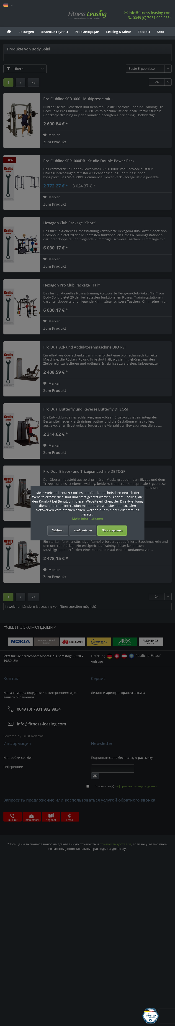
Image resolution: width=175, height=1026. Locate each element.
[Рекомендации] (87, 31)
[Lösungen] (26, 31)
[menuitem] (8, 31)
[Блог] (160, 31)
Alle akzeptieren (112, 530)
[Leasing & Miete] (118, 31)
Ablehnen (57, 530)
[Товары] (143, 31)
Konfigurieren (83, 530)
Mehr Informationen (87, 518)
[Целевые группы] (54, 31)
